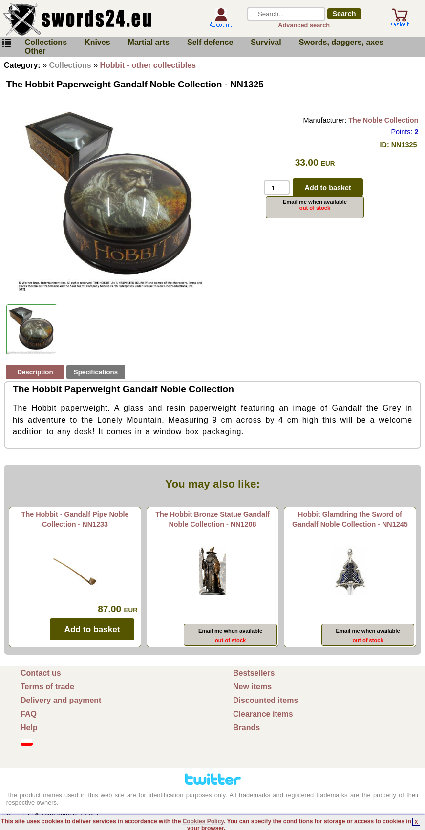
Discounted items (265, 700)
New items (252, 686)
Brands (246, 728)
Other (35, 51)
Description (35, 372)
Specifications (96, 372)
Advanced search (304, 25)
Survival (266, 42)
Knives (97, 42)
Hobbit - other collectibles (148, 65)
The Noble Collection (383, 120)
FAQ (29, 714)
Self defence (210, 42)
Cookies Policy (203, 821)
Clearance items (263, 714)
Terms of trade (47, 686)
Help (29, 728)
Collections (46, 42)
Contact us (41, 673)
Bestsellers (254, 673)
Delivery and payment (61, 700)
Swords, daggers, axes (341, 42)
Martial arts (149, 42)
